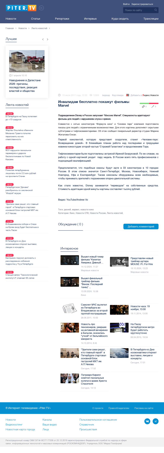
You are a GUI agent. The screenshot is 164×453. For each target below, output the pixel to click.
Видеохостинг (14, 424)
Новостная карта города (20, 429)
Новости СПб (82, 213)
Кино (72, 213)
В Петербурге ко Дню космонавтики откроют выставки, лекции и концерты (32, 215)
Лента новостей (115, 213)
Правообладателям (118, 408)
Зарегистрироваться (142, 4)
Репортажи (62, 18)
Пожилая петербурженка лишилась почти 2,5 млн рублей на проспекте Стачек (31, 159)
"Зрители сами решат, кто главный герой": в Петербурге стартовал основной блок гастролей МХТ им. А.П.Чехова (30, 187)
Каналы (47, 419)
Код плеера (117, 95)
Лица (46, 429)
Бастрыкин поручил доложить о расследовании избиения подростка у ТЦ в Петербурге (31, 229)
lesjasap (106, 95)
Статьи (35, 18)
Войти (126, 4)
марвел (75, 209)
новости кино (87, 209)
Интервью (90, 18)
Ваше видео (50, 424)
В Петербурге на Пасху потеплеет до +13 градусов (32, 114)
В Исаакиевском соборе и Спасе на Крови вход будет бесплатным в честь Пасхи (31, 202)
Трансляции (151, 18)
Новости (11, 18)
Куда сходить (120, 18)
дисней (67, 209)
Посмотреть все (67, 227)
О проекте (97, 408)
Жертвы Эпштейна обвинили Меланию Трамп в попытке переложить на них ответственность (30, 128)
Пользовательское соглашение (98, 419)
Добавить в (142, 95)
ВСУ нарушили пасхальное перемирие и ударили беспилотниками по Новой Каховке (28, 144)
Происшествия (88, 429)
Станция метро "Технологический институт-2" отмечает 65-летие (30, 242)
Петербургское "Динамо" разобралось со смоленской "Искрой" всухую (29, 172)
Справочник (86, 424)
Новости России (98, 213)
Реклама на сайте (143, 408)
